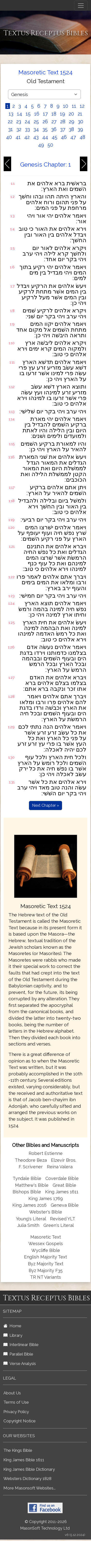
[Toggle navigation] (81, 5)
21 (79, 114)
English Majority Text (45, 1256)
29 (71, 121)
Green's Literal (58, 1225)
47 (73, 137)
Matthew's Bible (32, 1185)
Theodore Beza (31, 1160)
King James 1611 (61, 1191)
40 (9, 137)
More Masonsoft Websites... (29, 1488)
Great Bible (64, 1185)
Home (12, 1325)
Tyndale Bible (27, 1178)
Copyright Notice (19, 1420)
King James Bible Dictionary (29, 1469)
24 (27, 121)
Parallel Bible (18, 1354)
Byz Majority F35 (46, 1270)
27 (54, 121)
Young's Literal (31, 1218)
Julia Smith (29, 1225)
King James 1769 (45, 1198)
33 (27, 129)
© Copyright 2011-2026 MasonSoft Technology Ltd (45, 1525)
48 (82, 137)
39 (80, 129)
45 (54, 137)
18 (54, 114)
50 (50, 145)
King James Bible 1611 (23, 1459)
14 (19, 114)
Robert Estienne (46, 1153)
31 (10, 129)
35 (45, 129)
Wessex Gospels (45, 1243)
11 (74, 106)
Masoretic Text (45, 1237)
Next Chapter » (45, 805)
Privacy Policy (16, 1411)
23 (18, 121)
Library (12, 1335)
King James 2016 (29, 1205)
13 (11, 114)
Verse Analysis (19, 1363)
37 (62, 129)
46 (64, 137)
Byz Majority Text (45, 1263)
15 (28, 114)
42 (27, 137)
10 (65, 106)
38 (71, 129)
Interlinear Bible (21, 1344)
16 (37, 114)
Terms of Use (16, 1402)
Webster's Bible (45, 1211)
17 (45, 114)
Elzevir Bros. (63, 1160)
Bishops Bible (27, 1191)
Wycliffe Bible (45, 1250)
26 (45, 121)
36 (54, 129)
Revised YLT (62, 1218)
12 (82, 106)
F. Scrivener (31, 1166)
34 (36, 129)
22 (10, 121)
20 (71, 114)
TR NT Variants (45, 1277)
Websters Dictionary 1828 (27, 1478)
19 (62, 114)
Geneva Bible (65, 1205)
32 (19, 129)
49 (41, 145)
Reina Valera (60, 1166)
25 (36, 121)
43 (36, 137)
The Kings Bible (17, 1450)
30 (80, 121)
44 (45, 137)
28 (62, 121)
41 (18, 137)
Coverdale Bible (62, 1178)
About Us (12, 1392)
